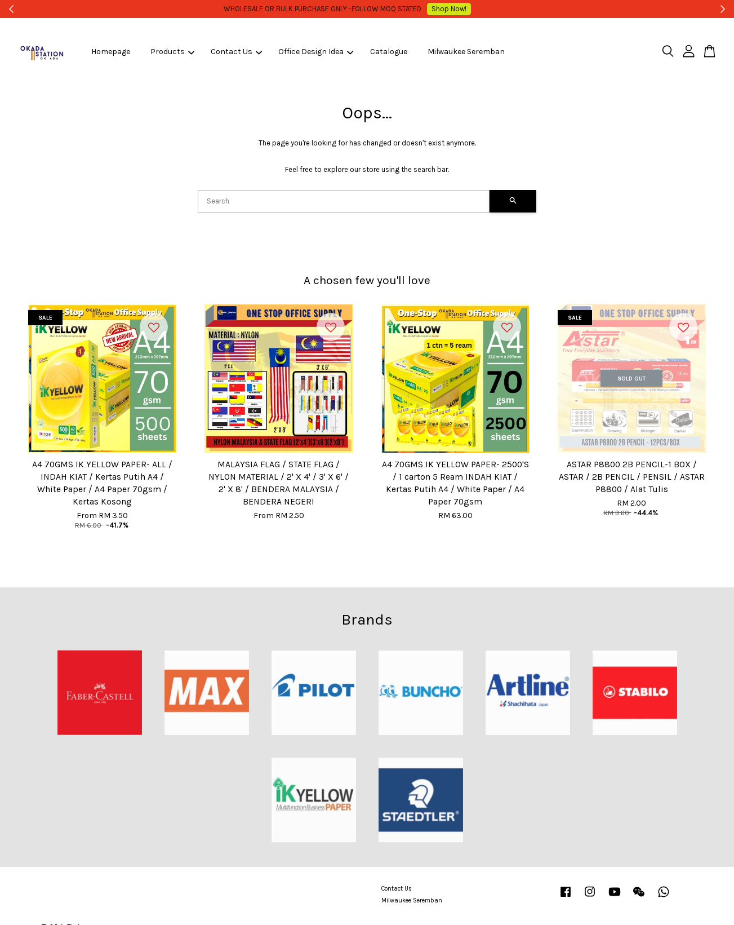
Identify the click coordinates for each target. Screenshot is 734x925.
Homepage (110, 51)
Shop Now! (453, 9)
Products (172, 51)
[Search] (344, 201)
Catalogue (388, 51)
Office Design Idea (315, 51)
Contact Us (236, 51)
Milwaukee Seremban (466, 51)
